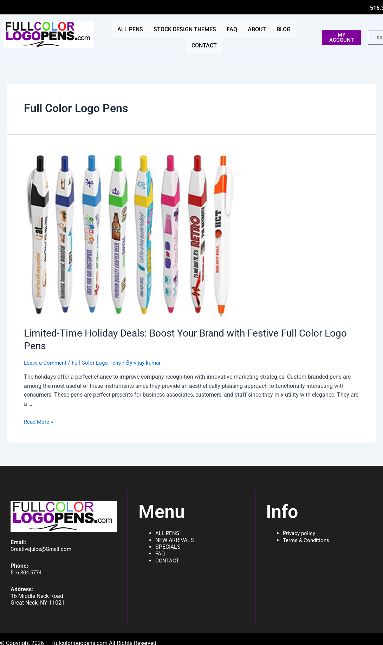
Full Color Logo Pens (99, 349)
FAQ (232, 29)
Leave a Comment (46, 349)
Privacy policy (300, 529)
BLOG (284, 29)
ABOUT (257, 29)
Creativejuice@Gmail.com (42, 544)
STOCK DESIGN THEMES (185, 29)
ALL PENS (130, 29)
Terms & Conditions (307, 535)
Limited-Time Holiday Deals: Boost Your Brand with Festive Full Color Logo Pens (184, 332)
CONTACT (204, 45)
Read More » (39, 408)
